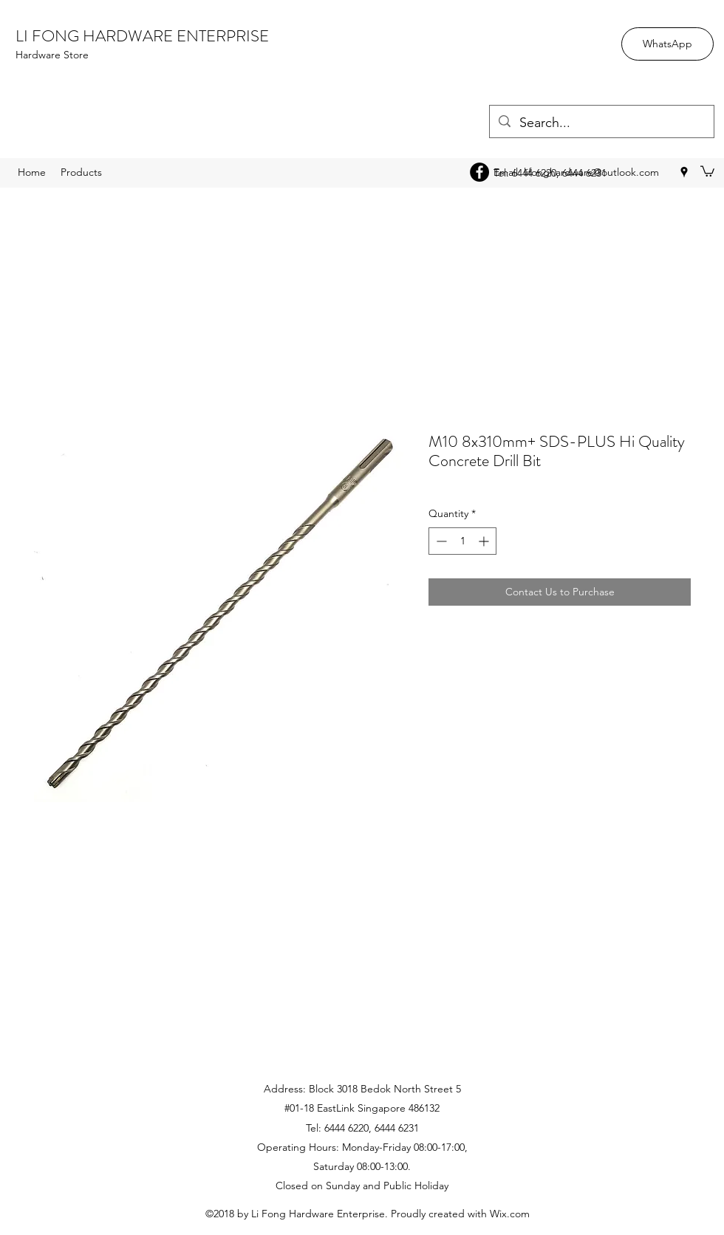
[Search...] (601, 123)
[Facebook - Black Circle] (479, 172)
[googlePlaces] (684, 172)
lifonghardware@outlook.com (591, 172)
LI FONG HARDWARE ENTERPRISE (142, 35)
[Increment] (485, 541)
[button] (707, 171)
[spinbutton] (462, 541)
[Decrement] (440, 541)
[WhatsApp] (667, 44)
